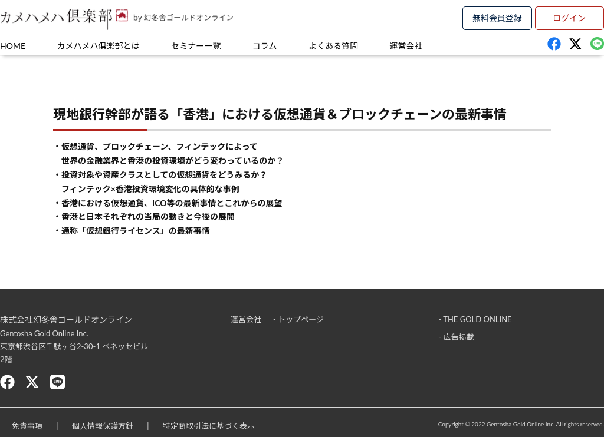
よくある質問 (333, 46)
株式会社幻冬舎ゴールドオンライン (66, 319)
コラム (264, 46)
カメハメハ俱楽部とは (98, 46)
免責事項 (27, 426)
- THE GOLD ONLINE (475, 319)
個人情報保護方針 (102, 426)
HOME (12, 46)
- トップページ (298, 319)
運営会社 (406, 46)
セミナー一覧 (196, 46)
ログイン (569, 18)
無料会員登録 (497, 18)
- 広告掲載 (456, 337)
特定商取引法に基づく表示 (209, 426)
